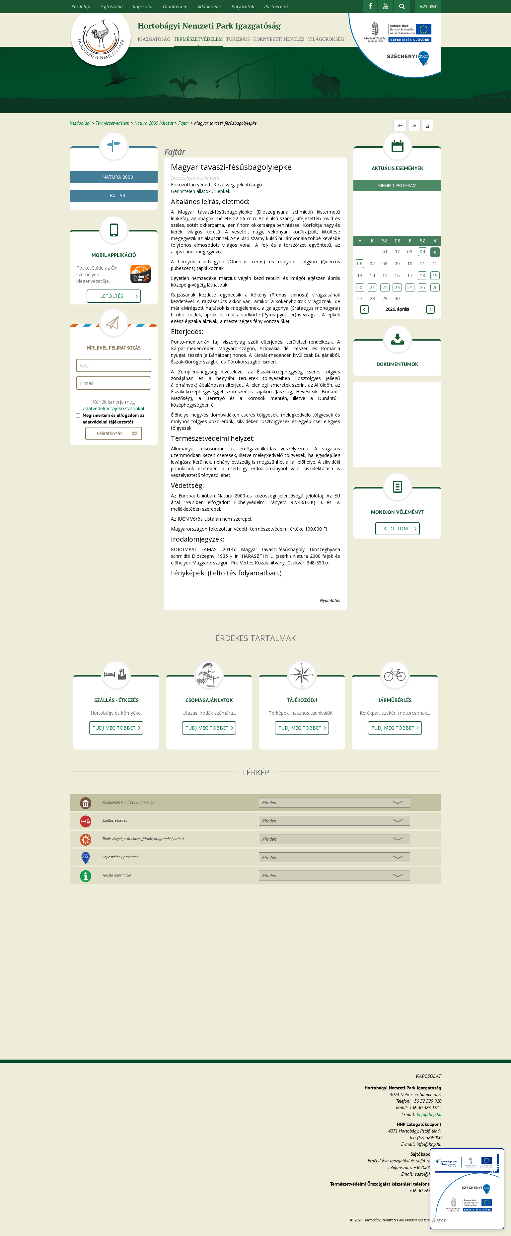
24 (409, 287)
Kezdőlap (80, 6)
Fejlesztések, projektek (120, 856)
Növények (94, 253)
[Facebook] (370, 7)
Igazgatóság (154, 39)
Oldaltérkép (175, 6)
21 (372, 287)
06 (359, 263)
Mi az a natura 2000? (105, 191)
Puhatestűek (99, 269)
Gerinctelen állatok (103, 261)
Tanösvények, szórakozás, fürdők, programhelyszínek (143, 838)
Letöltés (111, 435)
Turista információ (116, 875)
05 (435, 252)
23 (397, 287)
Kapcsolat (143, 6)
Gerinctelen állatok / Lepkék (200, 191)
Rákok (92, 277)
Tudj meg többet (114, 728)
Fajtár (183, 123)
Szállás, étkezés (114, 820)
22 (385, 287)
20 (359, 287)
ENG (433, 6)
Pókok (92, 285)
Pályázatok (243, 6)
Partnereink (276, 6)
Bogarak (95, 317)
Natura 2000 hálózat (153, 123)
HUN (423, 6)
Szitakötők (97, 301)
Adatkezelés (209, 6)
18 (422, 275)
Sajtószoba (111, 6)
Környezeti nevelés (278, 39)
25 (422, 287)
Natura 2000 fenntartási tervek (116, 199)
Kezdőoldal (80, 123)
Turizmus (238, 39)
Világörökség (326, 39)
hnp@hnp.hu (429, 1114)
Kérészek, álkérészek (107, 293)
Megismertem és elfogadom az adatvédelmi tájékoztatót (113, 557)
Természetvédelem (198, 39)
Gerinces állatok (100, 341)
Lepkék (93, 325)
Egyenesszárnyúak (104, 309)
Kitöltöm (395, 528)
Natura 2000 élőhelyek (107, 207)
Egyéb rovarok (100, 333)
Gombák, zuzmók (102, 245)
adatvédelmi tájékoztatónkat (114, 547)
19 (435, 275)
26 (435, 287)
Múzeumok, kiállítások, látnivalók (128, 802)
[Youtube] (385, 7)
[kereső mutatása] (402, 7)
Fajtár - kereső (98, 215)
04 (422, 251)
